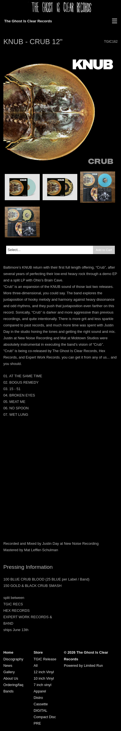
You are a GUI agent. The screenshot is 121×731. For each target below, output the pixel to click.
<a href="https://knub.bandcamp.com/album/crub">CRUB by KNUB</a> (60, 516)
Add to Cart (104, 250)
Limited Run (93, 665)
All (36, 665)
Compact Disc (45, 717)
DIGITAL (40, 710)
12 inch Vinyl (44, 672)
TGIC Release (45, 659)
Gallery (9, 672)
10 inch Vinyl (44, 678)
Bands (8, 691)
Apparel (40, 691)
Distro (38, 698)
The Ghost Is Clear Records (28, 21)
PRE (37, 723)
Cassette (41, 704)
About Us (10, 678)
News (7, 665)
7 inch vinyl (42, 685)
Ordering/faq (13, 685)
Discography (13, 659)
